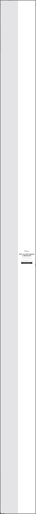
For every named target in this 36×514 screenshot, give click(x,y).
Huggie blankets (25, 2)
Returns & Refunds (12, 504)
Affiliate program (2, 502)
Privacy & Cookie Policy (12, 502)
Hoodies (2, 13)
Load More (24, 470)
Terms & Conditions (12, 501)
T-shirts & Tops (3, 19)
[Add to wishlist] (22, 9)
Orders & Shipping (11, 503)
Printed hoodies (4, 14)
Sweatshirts (2, 20)
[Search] (30, 2)
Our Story (1, 500)
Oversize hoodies (4, 15)
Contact (10, 500)
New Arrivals (10, 2)
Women (17, 2)
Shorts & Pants (3, 21)
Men (14, 2)
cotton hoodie (32, 490)
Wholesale (1, 501)
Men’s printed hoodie (3, 493)
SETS (20, 2)
